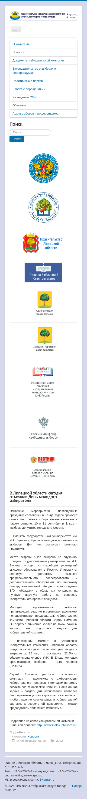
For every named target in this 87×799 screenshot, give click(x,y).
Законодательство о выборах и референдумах (34, 70)
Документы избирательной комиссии (38, 60)
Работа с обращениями (29, 89)
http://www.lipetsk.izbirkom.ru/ (56, 725)
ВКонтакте (47, 779)
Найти (17, 139)
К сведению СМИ (24, 97)
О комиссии (21, 44)
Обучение (19, 105)
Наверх (77, 786)
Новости (18, 52)
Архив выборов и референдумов (35, 113)
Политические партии (28, 81)
